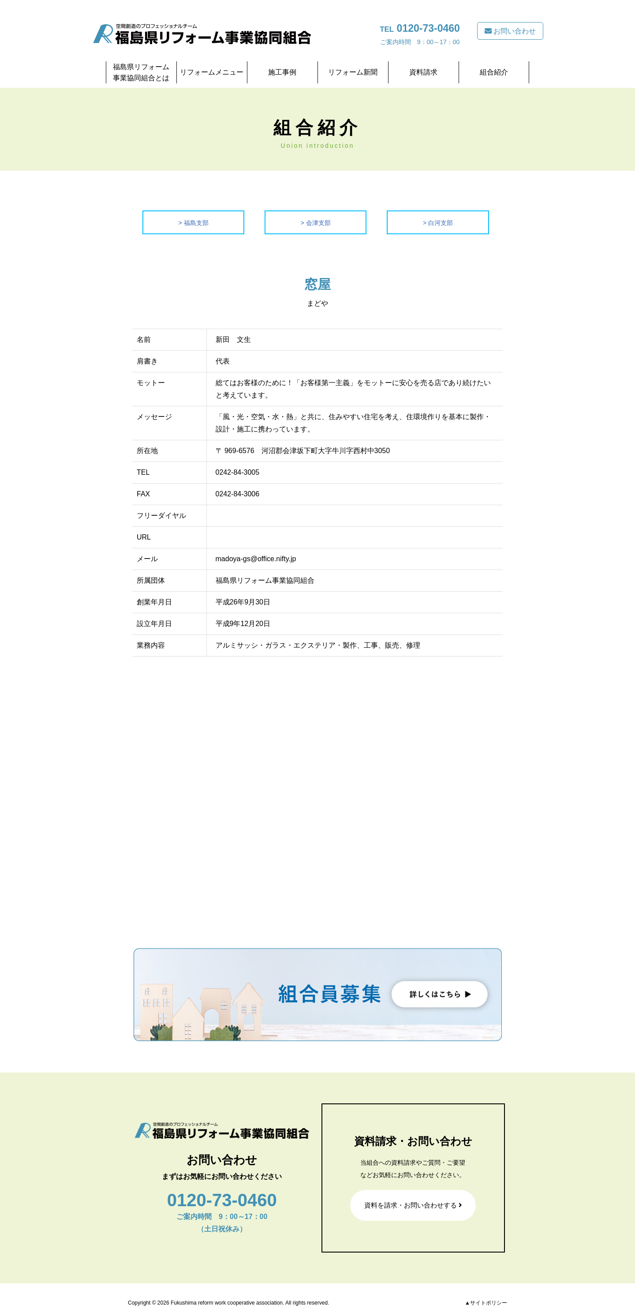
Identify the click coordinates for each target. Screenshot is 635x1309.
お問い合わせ (510, 31)
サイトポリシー (488, 1303)
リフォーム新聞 (352, 72)
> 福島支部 (194, 222)
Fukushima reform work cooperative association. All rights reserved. (250, 1303)
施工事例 (282, 72)
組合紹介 (494, 72)
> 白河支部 (438, 222)
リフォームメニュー (211, 72)
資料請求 (423, 72)
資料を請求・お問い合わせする (413, 1205)
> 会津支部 (316, 222)
